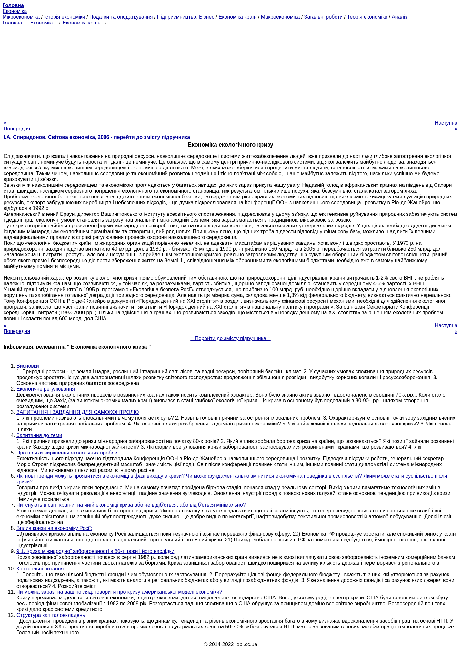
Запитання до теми (39, 435)
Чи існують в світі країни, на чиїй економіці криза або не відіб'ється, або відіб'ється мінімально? (131, 505)
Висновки (27, 365)
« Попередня (17, 125)
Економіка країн (238, 17)
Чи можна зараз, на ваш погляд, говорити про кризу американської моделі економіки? (119, 592)
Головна (12, 22)
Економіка (15, 11)
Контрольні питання (40, 568)
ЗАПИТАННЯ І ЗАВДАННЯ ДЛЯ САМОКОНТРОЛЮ (77, 412)
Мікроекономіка (21, 17)
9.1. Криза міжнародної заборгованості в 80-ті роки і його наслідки (95, 551)
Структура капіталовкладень (50, 615)
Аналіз (399, 17)
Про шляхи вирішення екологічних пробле (66, 452)
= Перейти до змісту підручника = (230, 338)
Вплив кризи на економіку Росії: (54, 528)
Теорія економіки (367, 17)
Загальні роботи (323, 17)
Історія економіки (64, 17)
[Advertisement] (230, 71)
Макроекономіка (280, 17)
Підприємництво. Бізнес (186, 17)
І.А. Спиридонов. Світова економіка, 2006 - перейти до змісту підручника (97, 137)
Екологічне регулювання (45, 389)
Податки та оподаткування (121, 17)
